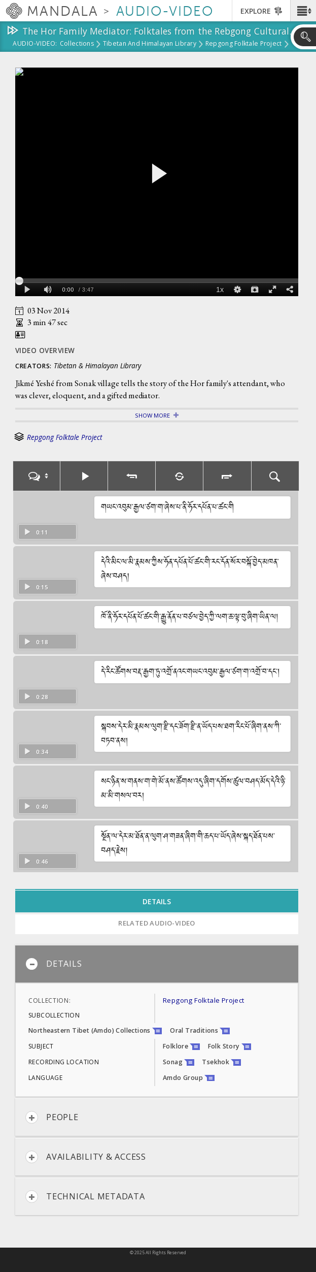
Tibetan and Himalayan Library (149, 44)
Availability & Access (85, 1157)
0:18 (36, 642)
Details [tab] (157, 901)
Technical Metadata (85, 1196)
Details (53, 964)
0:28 (36, 697)
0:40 (36, 806)
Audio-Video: (35, 44)
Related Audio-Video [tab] (156, 923)
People (52, 1117)
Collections (77, 44)
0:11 (36, 532)
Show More (152, 415)
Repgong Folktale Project (243, 44)
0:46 (36, 861)
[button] (303, 10)
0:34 (36, 751)
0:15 (36, 587)
